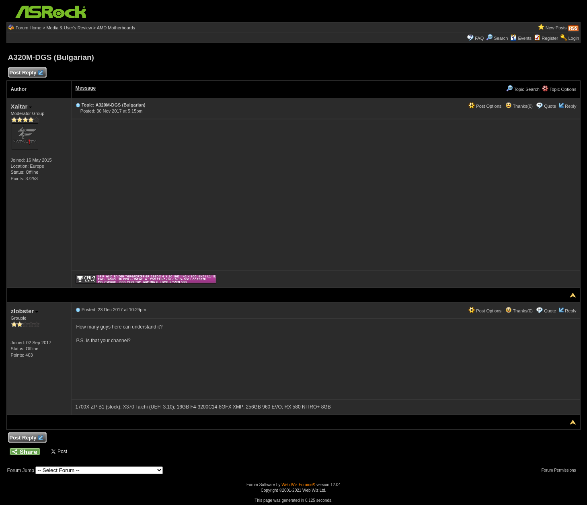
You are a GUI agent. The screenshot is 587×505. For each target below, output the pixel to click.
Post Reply (26, 73)
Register (550, 38)
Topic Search (522, 89)
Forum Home (28, 27)
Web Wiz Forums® (298, 484)
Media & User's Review (69, 27)
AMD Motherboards (116, 27)
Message (86, 88)
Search (501, 38)
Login (573, 38)
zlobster (25, 311)
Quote (550, 106)
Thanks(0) (519, 106)
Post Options (484, 106)
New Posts (556, 27)
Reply (570, 106)
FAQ (479, 38)
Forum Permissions (560, 470)
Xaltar (21, 106)
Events (521, 38)
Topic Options (559, 89)
